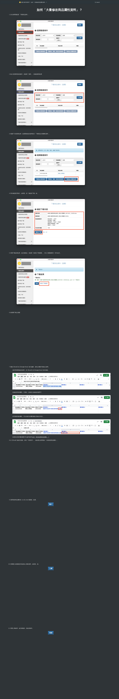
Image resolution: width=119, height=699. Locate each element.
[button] (97, 2)
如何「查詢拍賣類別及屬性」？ (40, 437)
